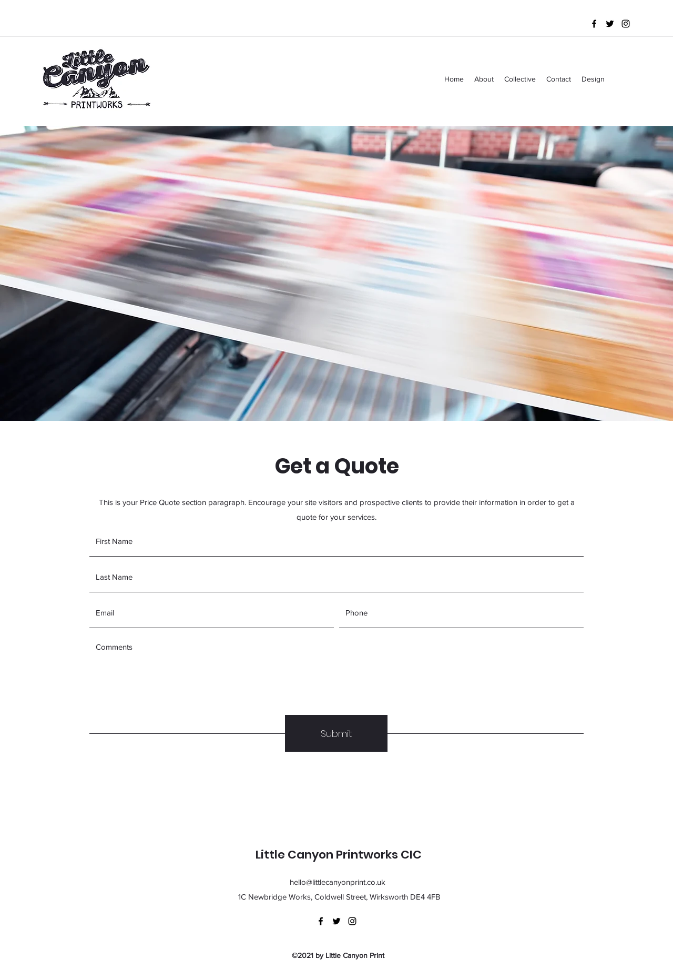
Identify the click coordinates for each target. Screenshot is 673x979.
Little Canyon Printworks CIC (339, 854)
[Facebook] (594, 23)
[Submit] (336, 733)
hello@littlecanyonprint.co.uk (337, 881)
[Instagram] (625, 23)
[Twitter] (610, 23)
